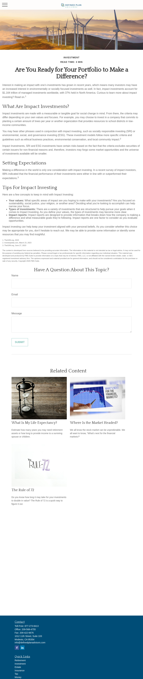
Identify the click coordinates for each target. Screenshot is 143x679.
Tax (16, 674)
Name (15, 275)
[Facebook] (17, 647)
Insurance (20, 670)
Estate (18, 667)
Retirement (20, 660)
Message (17, 313)
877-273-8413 (32, 626)
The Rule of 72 (23, 490)
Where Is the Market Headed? (94, 423)
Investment (20, 663)
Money (18, 677)
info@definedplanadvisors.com (30, 642)
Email (15, 294)
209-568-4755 (29, 629)
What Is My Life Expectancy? (34, 423)
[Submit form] (20, 342)
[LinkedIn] (22, 647)
